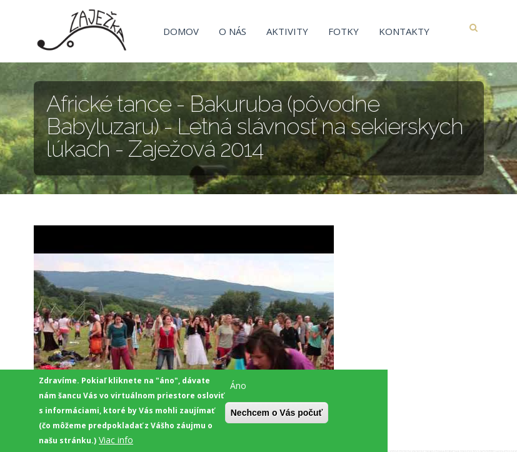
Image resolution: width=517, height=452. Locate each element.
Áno (238, 388)
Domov (181, 31)
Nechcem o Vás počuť (277, 415)
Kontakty (404, 31)
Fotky (343, 31)
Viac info (116, 442)
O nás (232, 31)
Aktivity (287, 31)
